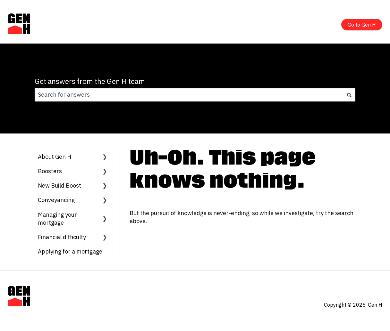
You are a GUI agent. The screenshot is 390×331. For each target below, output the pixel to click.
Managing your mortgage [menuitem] (57, 218)
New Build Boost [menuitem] (59, 185)
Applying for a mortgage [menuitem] (70, 251)
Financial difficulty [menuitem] (62, 237)
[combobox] (189, 94)
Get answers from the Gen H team (90, 81)
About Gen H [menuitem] (54, 156)
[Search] (349, 94)
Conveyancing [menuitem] (56, 200)
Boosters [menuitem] (50, 171)
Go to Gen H (362, 24)
